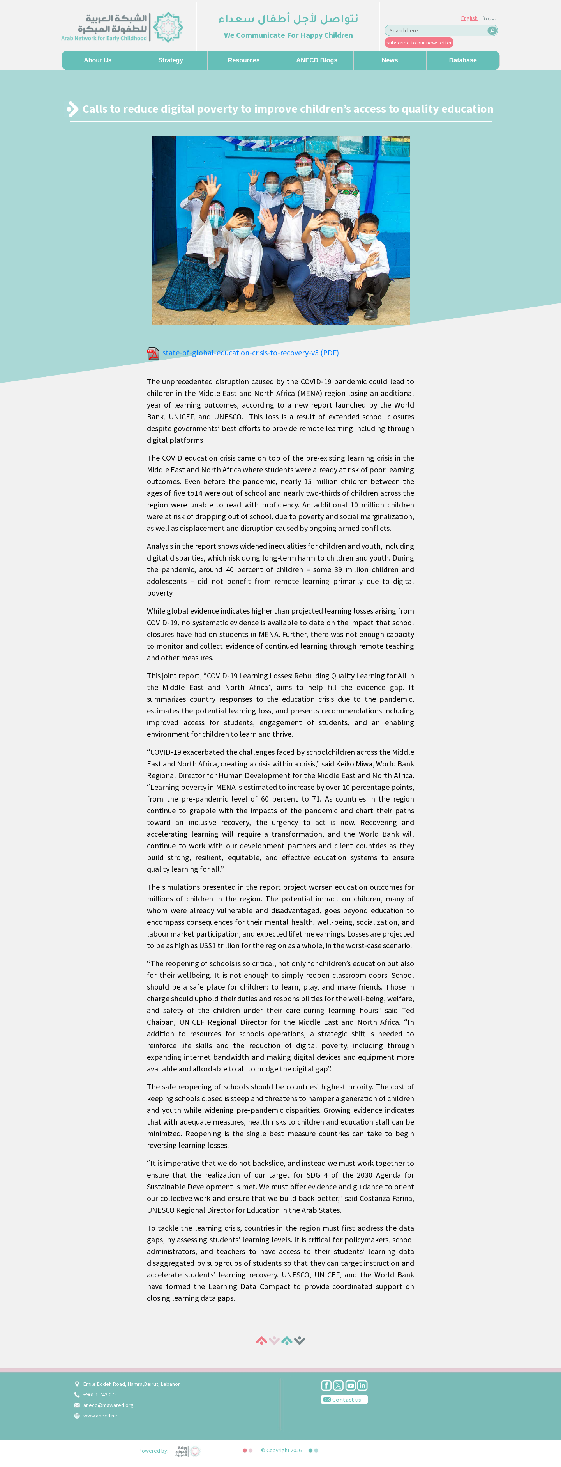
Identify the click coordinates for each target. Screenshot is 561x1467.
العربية (490, 19)
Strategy (170, 60)
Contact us (341, 1399)
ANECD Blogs (316, 60)
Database (463, 60)
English (469, 17)
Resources (244, 60)
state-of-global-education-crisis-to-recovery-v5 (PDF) (250, 352)
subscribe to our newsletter (419, 42)
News (390, 60)
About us (97, 60)
